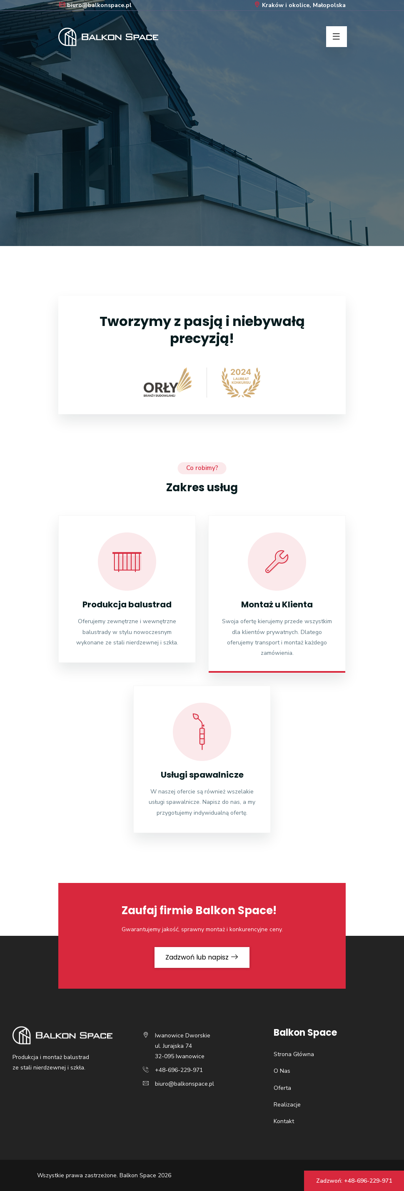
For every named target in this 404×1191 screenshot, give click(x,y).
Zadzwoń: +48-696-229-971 (354, 1181)
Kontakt (284, 1121)
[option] (202, 123)
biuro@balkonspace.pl (95, 5)
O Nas (282, 1071)
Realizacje (287, 1105)
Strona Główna (294, 1054)
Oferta (282, 1088)
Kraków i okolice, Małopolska (299, 5)
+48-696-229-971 (179, 1070)
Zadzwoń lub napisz (202, 957)
